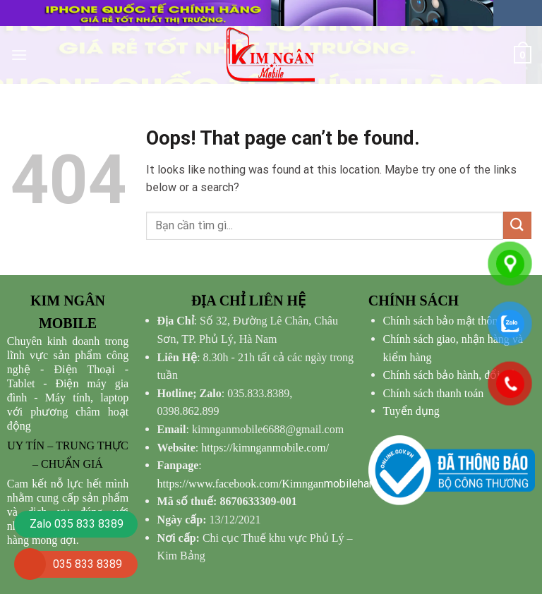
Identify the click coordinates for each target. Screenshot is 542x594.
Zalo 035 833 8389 (77, 524)
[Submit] (517, 225)
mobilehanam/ (276, 483)
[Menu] (19, 54)
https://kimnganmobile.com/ (265, 448)
